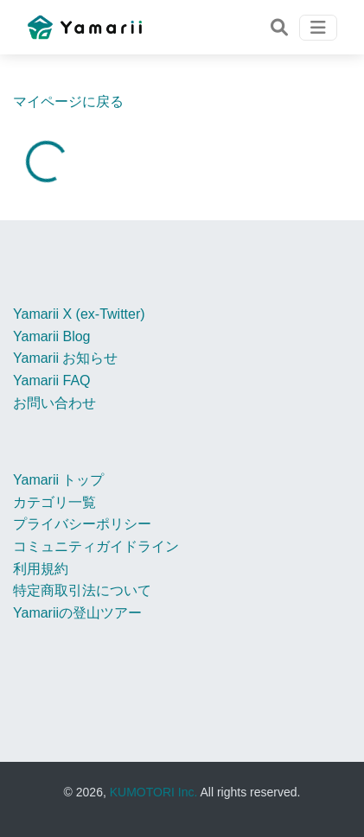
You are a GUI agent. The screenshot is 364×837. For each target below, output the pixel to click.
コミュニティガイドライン (96, 546)
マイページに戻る (68, 101)
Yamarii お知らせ (65, 358)
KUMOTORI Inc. (154, 792)
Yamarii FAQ (52, 380)
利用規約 (40, 568)
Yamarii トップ (59, 479)
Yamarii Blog (52, 336)
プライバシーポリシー (82, 524)
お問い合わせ (54, 403)
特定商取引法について (82, 590)
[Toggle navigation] (279, 28)
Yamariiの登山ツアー (77, 613)
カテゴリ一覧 (54, 502)
